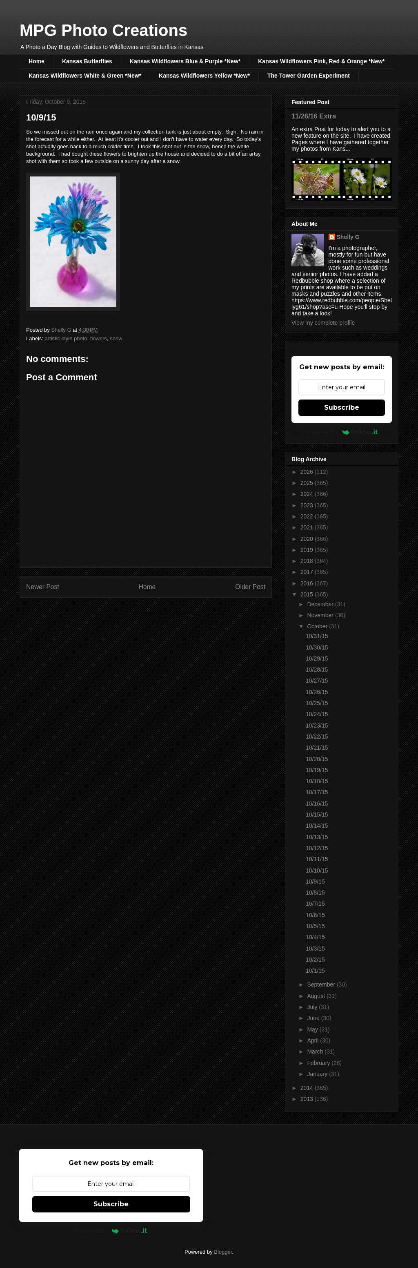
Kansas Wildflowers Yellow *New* (204, 75)
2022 (307, 516)
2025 (307, 483)
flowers (98, 338)
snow (116, 338)
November (321, 615)
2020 (307, 539)
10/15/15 (317, 814)
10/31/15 (317, 636)
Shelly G (348, 237)
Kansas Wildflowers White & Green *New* (85, 75)
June (314, 1018)
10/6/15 (315, 915)
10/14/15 (317, 825)
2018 (307, 561)
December (321, 604)
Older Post (250, 586)
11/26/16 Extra (313, 116)
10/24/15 (317, 714)
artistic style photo (66, 338)
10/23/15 (317, 725)
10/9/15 (315, 881)
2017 (307, 572)
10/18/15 (317, 781)
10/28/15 (317, 669)
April (313, 1040)
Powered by (342, 432)
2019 (307, 550)
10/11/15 (317, 859)
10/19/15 (317, 770)
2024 (307, 494)
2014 (307, 1088)
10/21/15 (317, 747)
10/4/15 (315, 937)
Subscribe (341, 407)
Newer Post (42, 586)
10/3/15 (315, 948)
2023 (307, 505)
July (313, 1007)
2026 (307, 472)
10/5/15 (315, 926)
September (321, 984)
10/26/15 (317, 692)
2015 (307, 594)
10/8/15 (315, 892)
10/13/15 (317, 837)
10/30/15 (317, 647)
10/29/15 (317, 658)
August (316, 996)
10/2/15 (315, 959)
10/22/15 (317, 736)
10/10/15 (317, 870)
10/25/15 (317, 703)
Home (36, 61)
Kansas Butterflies (87, 61)
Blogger (223, 1252)
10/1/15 (315, 970)
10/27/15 (317, 680)
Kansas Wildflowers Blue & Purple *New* (185, 61)
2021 (307, 527)
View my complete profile (323, 322)
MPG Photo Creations (103, 30)
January (318, 1074)
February (319, 1063)
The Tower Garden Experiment (308, 75)
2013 (307, 1099)
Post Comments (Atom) (161, 613)
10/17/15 (317, 792)
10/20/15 (317, 759)
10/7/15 (315, 903)
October (318, 626)
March (316, 1051)
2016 (307, 583)
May (313, 1029)
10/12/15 (317, 848)
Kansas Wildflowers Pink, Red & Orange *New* (321, 61)
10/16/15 (317, 803)
